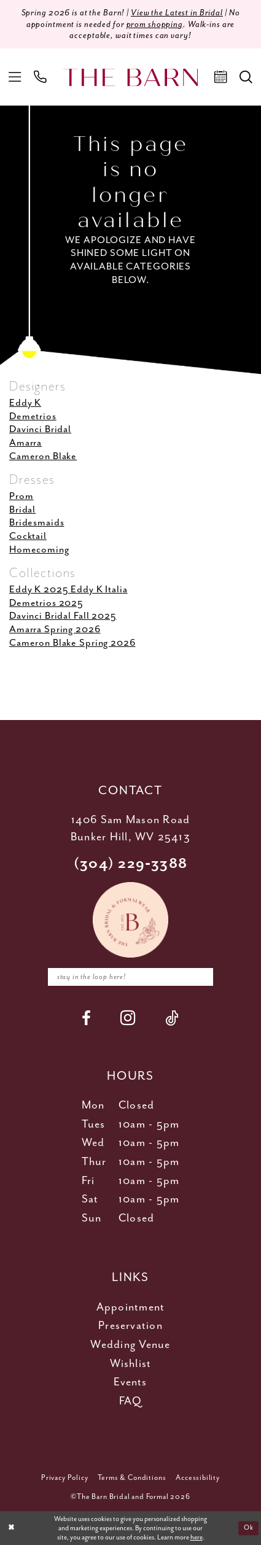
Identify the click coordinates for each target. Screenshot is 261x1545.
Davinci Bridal (40, 429)
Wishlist (131, 1364)
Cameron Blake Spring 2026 (72, 643)
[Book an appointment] (220, 77)
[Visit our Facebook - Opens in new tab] (87, 1018)
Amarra (25, 443)
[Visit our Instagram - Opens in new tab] (128, 1018)
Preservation (130, 1326)
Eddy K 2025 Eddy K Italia (68, 589)
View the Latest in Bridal (177, 13)
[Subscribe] (200, 977)
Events (130, 1382)
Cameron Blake (43, 456)
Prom (21, 496)
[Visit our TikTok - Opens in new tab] (172, 1018)
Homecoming (39, 550)
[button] (14, 77)
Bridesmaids (36, 523)
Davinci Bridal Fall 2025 (63, 616)
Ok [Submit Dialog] (248, 1527)
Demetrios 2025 (46, 603)
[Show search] (246, 77)
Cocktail (28, 536)
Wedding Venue (130, 1345)
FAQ (130, 1401)
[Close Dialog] (11, 1528)
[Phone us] (40, 77)
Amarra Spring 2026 (55, 629)
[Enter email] (131, 977)
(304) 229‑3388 (130, 864)
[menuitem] (14, 77)
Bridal (22, 510)
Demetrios (32, 416)
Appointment (130, 1307)
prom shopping (155, 24)
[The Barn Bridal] (130, 77)
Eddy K (25, 403)
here (196, 1537)
